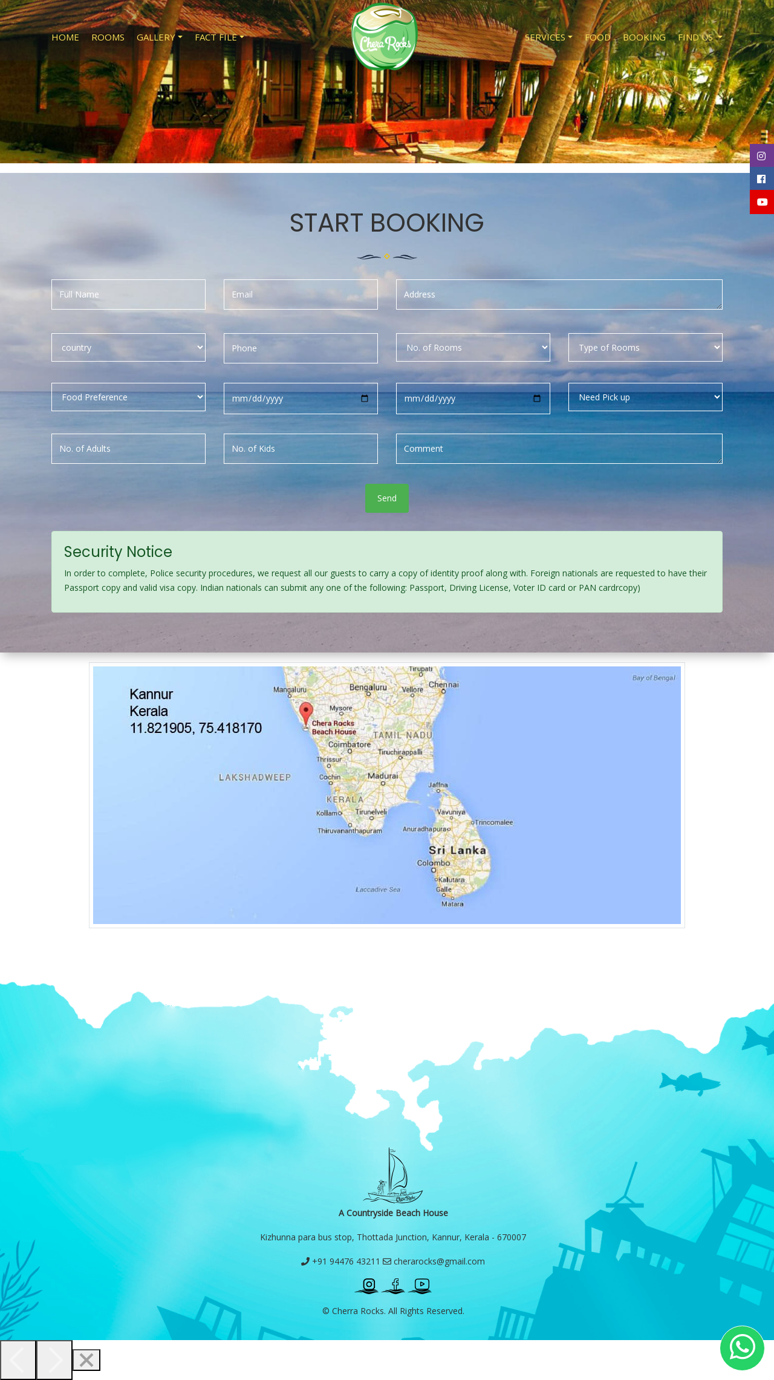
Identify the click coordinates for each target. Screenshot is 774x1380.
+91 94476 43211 (340, 1261)
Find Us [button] (696, 37)
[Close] (86, 1360)
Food (598, 37)
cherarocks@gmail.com (434, 1261)
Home (65, 37)
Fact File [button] (216, 37)
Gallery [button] (156, 37)
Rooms (108, 37)
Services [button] (545, 37)
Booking (644, 37)
